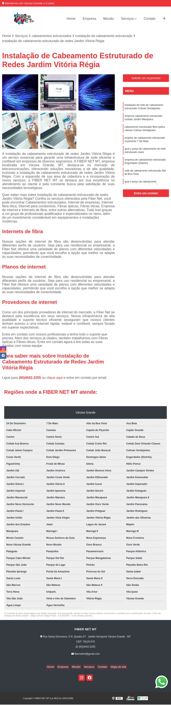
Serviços (127, 18)
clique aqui (55, 378)
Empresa (89, 18)
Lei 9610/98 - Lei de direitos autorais (75, 616)
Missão (108, 18)
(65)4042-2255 (30, 378)
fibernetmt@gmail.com (85, 654)
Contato (149, 18)
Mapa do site (115, 667)
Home (71, 18)
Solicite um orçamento (146, 78)
